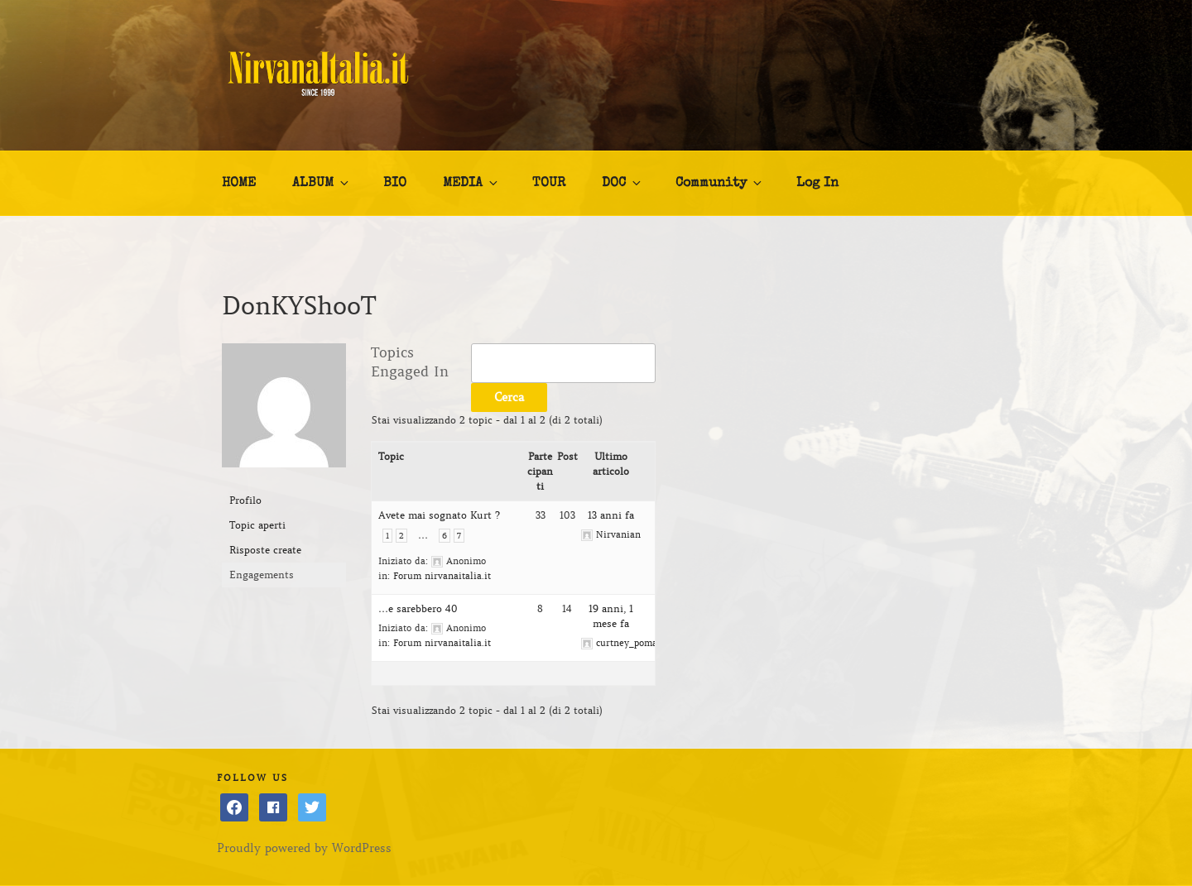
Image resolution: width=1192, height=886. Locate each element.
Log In (817, 183)
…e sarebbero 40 (418, 608)
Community (719, 182)
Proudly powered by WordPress (304, 848)
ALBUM (321, 182)
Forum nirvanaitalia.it (442, 576)
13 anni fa (611, 515)
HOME (239, 183)
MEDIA (471, 182)
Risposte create (265, 550)
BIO (394, 183)
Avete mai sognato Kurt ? (439, 515)
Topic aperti (257, 525)
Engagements (261, 574)
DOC (622, 182)
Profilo (245, 500)
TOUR (548, 183)
